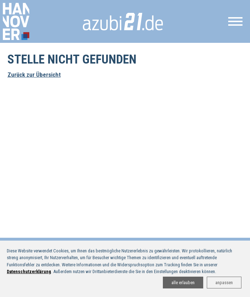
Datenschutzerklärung (29, 271)
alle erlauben (183, 282)
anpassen (224, 282)
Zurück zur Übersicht (34, 74)
